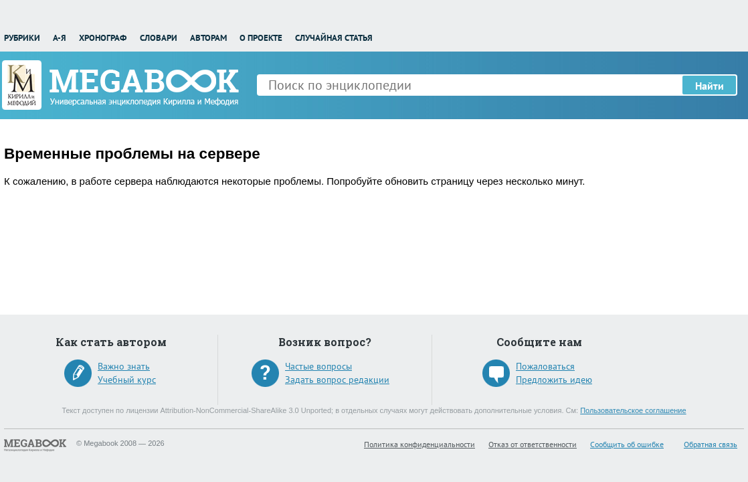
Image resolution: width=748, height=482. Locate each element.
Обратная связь (710, 444)
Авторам (208, 38)
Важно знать (124, 366)
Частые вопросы (318, 366)
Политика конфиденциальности (419, 444)
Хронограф (102, 38)
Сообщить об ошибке (627, 444)
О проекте (261, 38)
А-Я (59, 38)
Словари (158, 38)
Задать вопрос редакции (337, 380)
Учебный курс (127, 380)
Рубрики (22, 38)
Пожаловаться (545, 366)
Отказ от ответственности (532, 444)
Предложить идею (554, 380)
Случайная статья (334, 38)
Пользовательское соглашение (633, 410)
